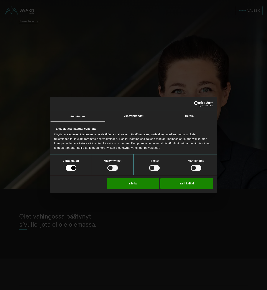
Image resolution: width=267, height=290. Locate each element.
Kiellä (133, 183)
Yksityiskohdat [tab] (133, 115)
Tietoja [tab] (189, 115)
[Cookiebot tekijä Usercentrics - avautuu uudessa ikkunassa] (196, 103)
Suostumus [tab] (78, 116)
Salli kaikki (186, 183)
